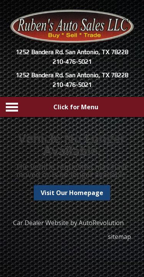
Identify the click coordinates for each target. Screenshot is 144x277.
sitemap (119, 236)
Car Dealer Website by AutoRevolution (68, 223)
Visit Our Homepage (72, 193)
